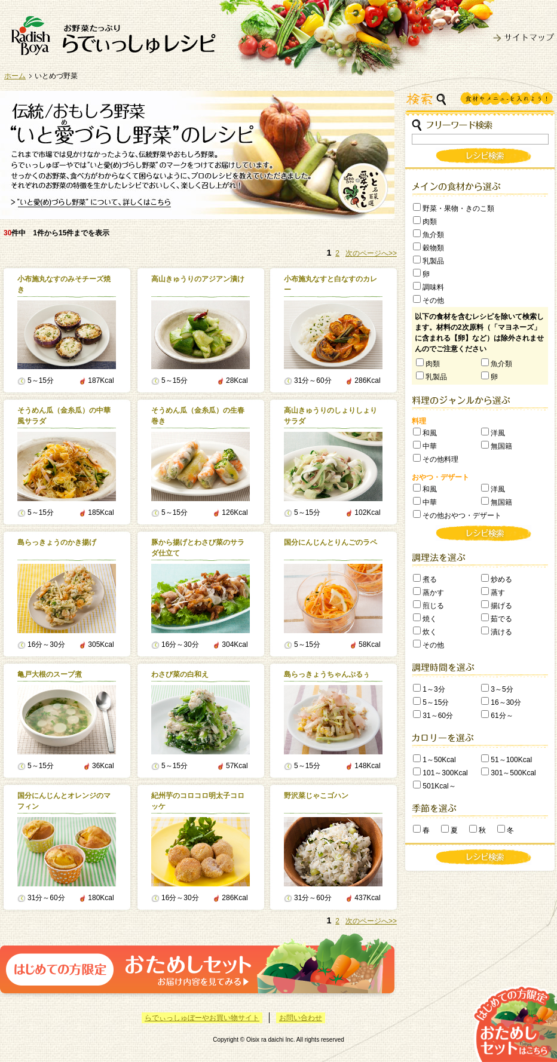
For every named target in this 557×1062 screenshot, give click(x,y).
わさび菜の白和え (180, 674)
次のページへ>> (371, 253)
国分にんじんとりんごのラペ (330, 542)
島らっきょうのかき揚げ (56, 542)
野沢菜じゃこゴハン (316, 795)
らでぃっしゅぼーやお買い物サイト (202, 1018)
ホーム (15, 76)
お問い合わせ (300, 1018)
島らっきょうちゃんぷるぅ (327, 674)
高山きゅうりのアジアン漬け (197, 279)
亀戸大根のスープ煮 (49, 674)
